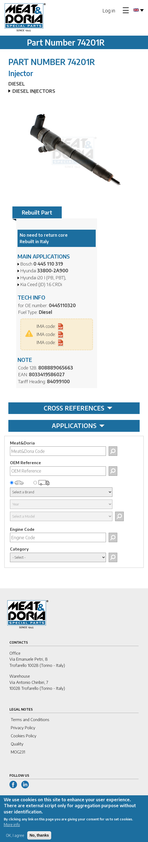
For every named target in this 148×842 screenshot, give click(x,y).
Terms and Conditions (30, 719)
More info (12, 828)
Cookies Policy (23, 735)
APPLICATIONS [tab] (78, 425)
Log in (108, 10)
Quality (17, 743)
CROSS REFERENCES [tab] (78, 408)
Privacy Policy (23, 727)
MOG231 (18, 751)
